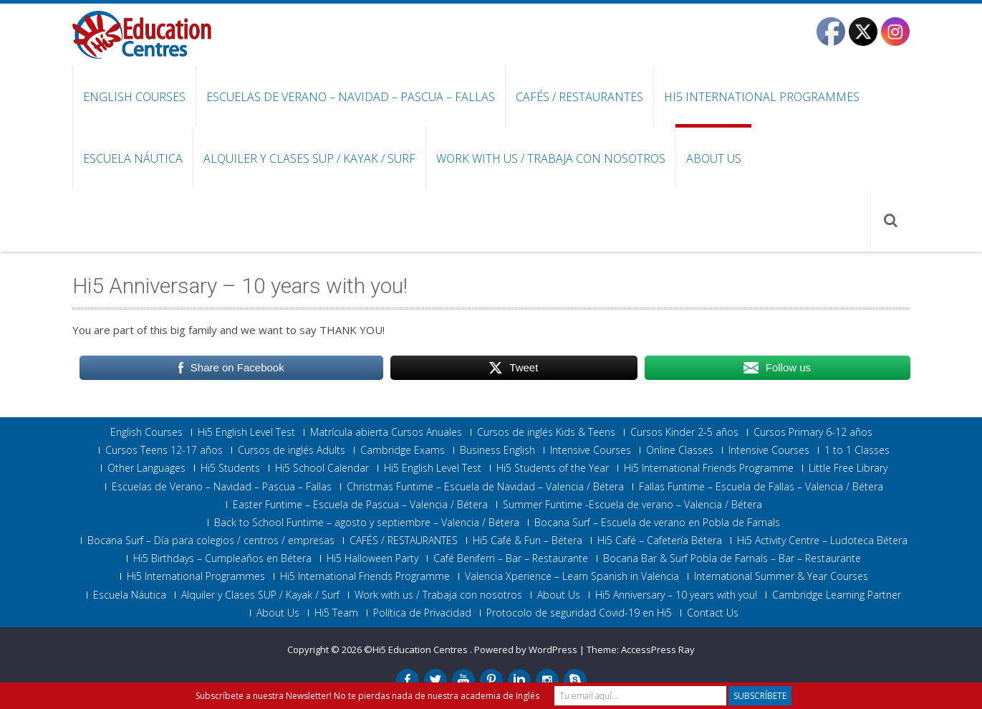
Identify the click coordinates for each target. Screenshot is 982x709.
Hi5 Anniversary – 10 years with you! (676, 595)
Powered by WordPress (525, 649)
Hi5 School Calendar (322, 468)
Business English (497, 450)
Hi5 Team (336, 613)
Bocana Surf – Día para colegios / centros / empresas (210, 540)
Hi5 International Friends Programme (709, 468)
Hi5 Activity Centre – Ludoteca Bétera (822, 540)
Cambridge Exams (402, 450)
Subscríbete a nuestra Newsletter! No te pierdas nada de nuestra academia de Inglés (367, 696)
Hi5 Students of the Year (552, 468)
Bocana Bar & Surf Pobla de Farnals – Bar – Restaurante (732, 558)
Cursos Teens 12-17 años (164, 450)
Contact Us (712, 613)
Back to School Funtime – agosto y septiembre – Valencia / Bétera (366, 522)
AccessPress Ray (658, 649)
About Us (713, 158)
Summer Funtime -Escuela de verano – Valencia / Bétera (632, 504)
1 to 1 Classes (857, 450)
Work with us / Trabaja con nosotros (550, 158)
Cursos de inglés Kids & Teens (546, 432)
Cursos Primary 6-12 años (813, 432)
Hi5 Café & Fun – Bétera (527, 540)
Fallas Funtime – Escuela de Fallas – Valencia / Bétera (761, 486)
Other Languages (146, 468)
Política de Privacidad (422, 613)
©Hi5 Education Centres (417, 649)
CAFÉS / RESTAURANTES (579, 97)
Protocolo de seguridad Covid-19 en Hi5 (579, 613)
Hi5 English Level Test (246, 432)
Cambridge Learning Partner (836, 595)
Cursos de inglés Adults (291, 450)
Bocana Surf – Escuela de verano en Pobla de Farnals (657, 522)
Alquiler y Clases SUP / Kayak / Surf (309, 158)
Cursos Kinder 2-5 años (684, 432)
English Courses (134, 97)
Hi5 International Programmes (762, 97)
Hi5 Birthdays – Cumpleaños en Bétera (222, 558)
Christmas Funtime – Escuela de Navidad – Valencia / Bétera (485, 486)
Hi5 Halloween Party (372, 558)
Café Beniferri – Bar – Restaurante (510, 558)
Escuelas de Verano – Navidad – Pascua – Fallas (350, 97)
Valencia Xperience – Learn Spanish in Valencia (572, 576)
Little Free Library (848, 468)
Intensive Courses (590, 450)
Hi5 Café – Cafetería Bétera (659, 540)
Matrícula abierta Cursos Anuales (386, 432)
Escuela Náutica (133, 158)
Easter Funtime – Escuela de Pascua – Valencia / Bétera (360, 504)
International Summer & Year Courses (781, 576)
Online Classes (679, 450)
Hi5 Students (230, 468)
